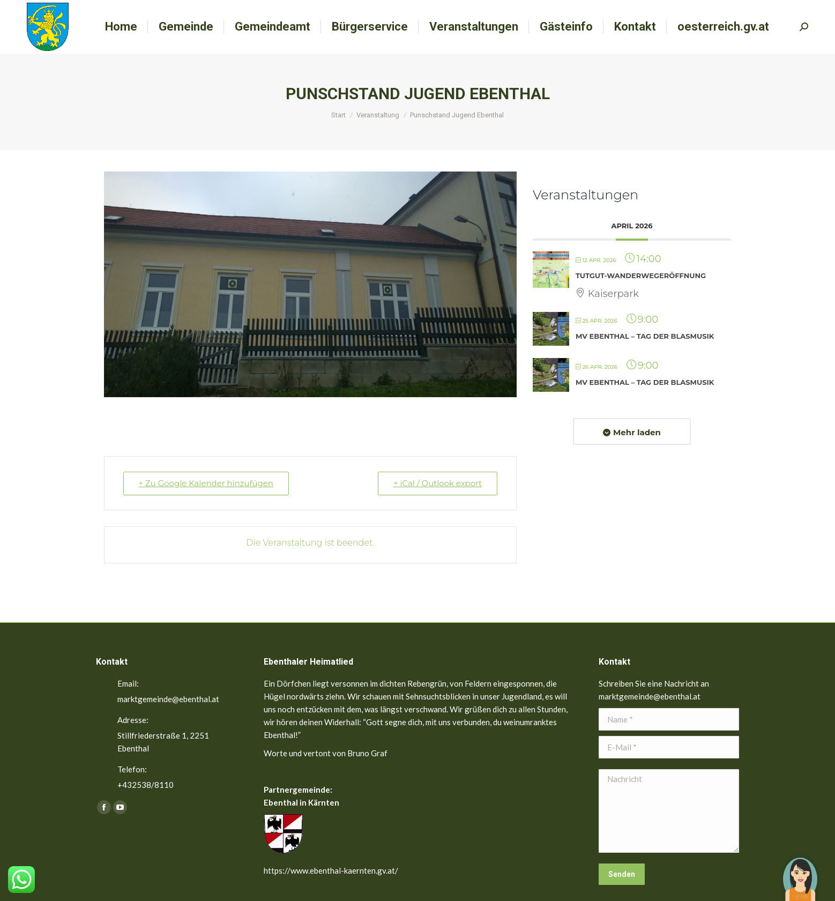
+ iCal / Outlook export (437, 483)
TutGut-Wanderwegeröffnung (641, 275)
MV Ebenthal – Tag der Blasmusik (645, 336)
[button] (800, 871)
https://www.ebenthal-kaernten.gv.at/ (331, 870)
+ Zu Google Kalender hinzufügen (206, 483)
